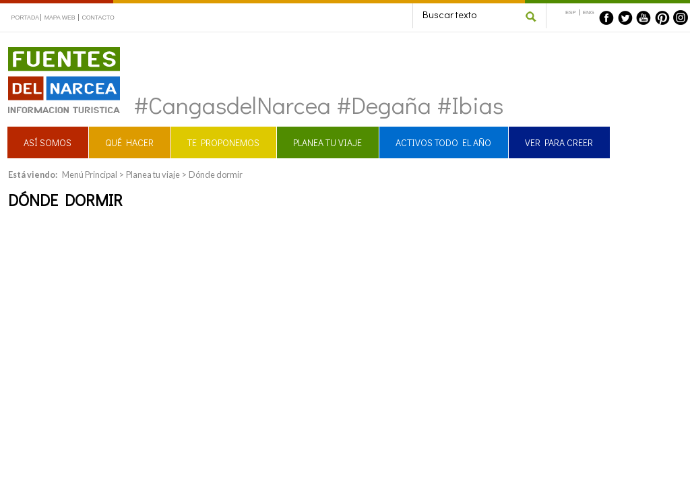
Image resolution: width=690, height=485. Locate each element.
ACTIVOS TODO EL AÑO (443, 142)
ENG (588, 12)
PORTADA (25, 17)
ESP (570, 12)
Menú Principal (89, 174)
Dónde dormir (216, 174)
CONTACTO (98, 17)
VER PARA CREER (559, 142)
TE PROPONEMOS (223, 142)
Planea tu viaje (153, 174)
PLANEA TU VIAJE (327, 142)
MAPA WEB (59, 17)
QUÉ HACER (129, 142)
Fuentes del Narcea (55, 53)
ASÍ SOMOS (47, 142)
